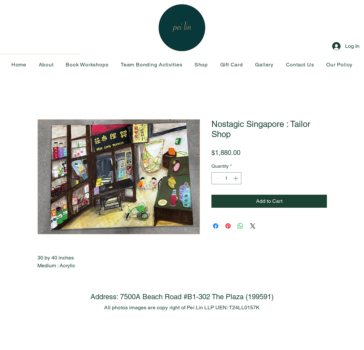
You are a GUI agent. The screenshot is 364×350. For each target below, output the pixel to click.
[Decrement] (216, 178)
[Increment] (236, 178)
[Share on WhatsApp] (240, 226)
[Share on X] (253, 226)
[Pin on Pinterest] (228, 226)
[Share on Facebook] (216, 226)
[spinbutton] (226, 178)
